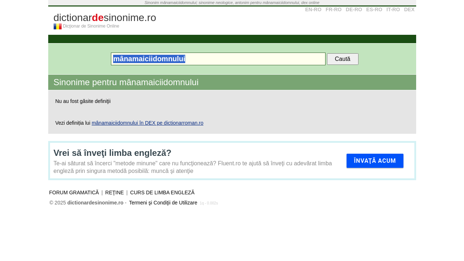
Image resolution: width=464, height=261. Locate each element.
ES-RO (374, 9)
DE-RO (354, 9)
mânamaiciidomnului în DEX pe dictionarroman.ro (147, 123)
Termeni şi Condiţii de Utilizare (163, 203)
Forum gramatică (74, 192)
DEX (409, 9)
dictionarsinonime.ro (105, 17)
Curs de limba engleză (162, 192)
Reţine (114, 192)
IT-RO (393, 9)
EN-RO (313, 9)
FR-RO (333, 9)
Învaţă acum (375, 160)
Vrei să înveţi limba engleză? (112, 153)
